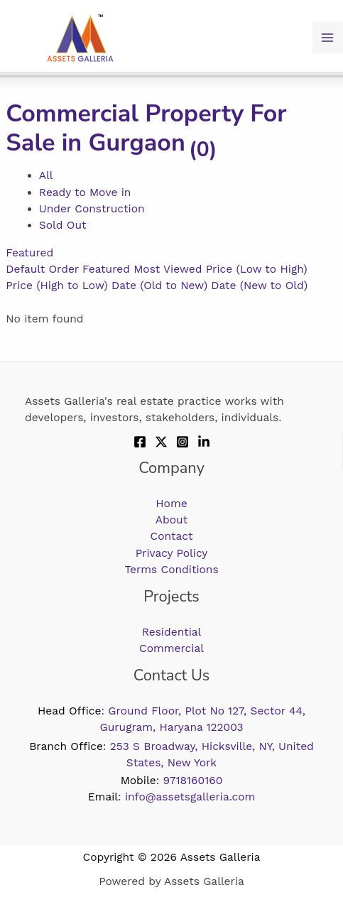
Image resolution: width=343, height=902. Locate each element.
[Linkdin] (203, 441)
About (171, 520)
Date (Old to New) (159, 285)
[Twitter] (161, 441)
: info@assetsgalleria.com (172, 796)
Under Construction (92, 208)
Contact (172, 536)
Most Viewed (168, 269)
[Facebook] (140, 441)
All (46, 175)
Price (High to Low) (56, 285)
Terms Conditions (171, 569)
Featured (29, 252)
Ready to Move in (85, 192)
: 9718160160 (172, 780)
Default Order (42, 269)
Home (171, 503)
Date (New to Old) (259, 285)
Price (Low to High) (256, 269)
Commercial (171, 648)
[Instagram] (182, 441)
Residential (172, 632)
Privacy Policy (172, 553)
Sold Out (63, 225)
